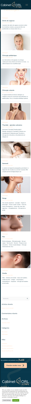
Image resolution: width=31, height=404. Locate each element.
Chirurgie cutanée (8, 90)
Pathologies (5, 18)
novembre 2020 (6, 322)
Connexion (4, 343)
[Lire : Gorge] (15, 184)
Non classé (4, 332)
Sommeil (5, 163)
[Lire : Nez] (15, 223)
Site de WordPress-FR (7, 351)
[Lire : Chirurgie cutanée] (15, 76)
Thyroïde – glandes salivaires (12, 125)
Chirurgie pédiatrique (9, 55)
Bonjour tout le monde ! (8, 308)
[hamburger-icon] (27, 5)
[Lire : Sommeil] (15, 150)
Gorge (4, 198)
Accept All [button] (15, 400)
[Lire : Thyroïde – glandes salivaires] (15, 111)
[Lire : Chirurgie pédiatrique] (15, 42)
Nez (3, 237)
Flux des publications (7, 346)
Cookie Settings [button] (6, 400)
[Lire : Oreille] (15, 259)
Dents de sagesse (8, 21)
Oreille (4, 273)
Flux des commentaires (7, 348)
